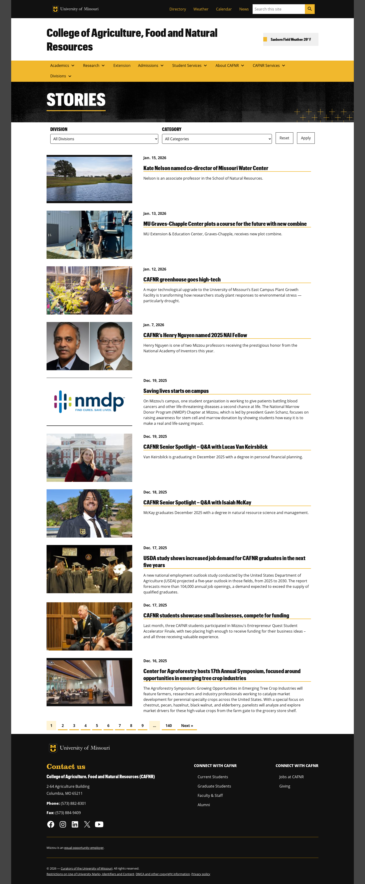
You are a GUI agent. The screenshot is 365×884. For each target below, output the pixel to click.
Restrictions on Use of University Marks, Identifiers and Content (90, 874)
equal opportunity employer (84, 848)
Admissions (151, 65)
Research (94, 65)
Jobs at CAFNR (291, 776)
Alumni (204, 804)
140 (169, 725)
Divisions (61, 76)
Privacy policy (200, 874)
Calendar (224, 9)
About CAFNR (230, 65)
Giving (284, 786)
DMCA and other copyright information (163, 874)
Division (59, 129)
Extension (122, 65)
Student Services (190, 65)
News (244, 9)
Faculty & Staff (210, 795)
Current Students (213, 776)
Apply (306, 137)
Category (171, 129)
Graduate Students (214, 786)
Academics (63, 65)
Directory (177, 9)
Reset (284, 137)
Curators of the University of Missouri (86, 868)
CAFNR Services (269, 65)
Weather (201, 9)
